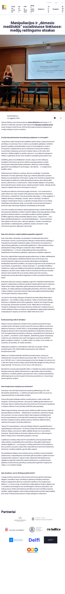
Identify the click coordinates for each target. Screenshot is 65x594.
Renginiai (56, 9)
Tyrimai (48, 9)
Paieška (49, 2)
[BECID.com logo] (4, 7)
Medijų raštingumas (32, 9)
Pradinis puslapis (13, 9)
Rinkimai (62, 9)
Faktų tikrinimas (25, 9)
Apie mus (19, 9)
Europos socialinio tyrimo (44, 125)
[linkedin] (56, 2)
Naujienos (41, 9)
